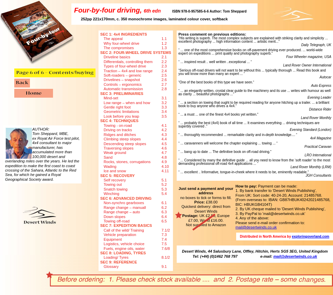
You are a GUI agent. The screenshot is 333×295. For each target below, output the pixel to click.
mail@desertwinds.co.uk (256, 227)
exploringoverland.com (310, 236)
